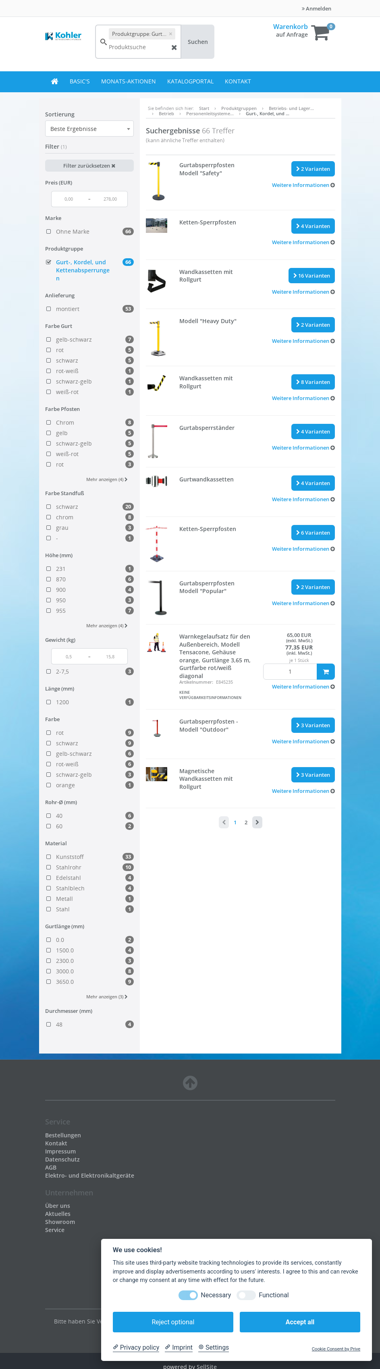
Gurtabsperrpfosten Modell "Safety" (207, 169)
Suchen (198, 42)
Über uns (57, 1205)
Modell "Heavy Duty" (208, 321)
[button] (303, 185)
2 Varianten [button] (313, 168)
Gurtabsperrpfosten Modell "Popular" (207, 587)
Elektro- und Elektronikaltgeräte (89, 1175)
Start (204, 108)
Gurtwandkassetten (206, 479)
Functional (274, 1295)
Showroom (60, 1222)
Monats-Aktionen (128, 81)
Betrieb (166, 113)
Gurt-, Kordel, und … (267, 113)
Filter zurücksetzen (89, 165)
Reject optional (173, 1322)
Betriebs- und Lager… (291, 108)
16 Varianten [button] (311, 275)
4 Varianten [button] (313, 226)
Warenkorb (290, 26)
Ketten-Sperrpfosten (207, 222)
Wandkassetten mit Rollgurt (206, 276)
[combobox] (89, 128)
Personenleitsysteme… (210, 113)
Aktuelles (58, 1214)
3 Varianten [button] (313, 725)
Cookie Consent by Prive (336, 1349)
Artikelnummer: (196, 682)
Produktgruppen (239, 108)
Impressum (60, 1151)
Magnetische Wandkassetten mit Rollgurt (206, 778)
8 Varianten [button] (313, 382)
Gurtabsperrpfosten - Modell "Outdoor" (208, 725)
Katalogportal (190, 81)
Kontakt (238, 81)
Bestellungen (63, 1135)
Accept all (300, 1322)
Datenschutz (62, 1159)
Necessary (216, 1295)
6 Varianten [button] (313, 532)
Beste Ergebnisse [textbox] (73, 129)
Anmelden (316, 8)
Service (54, 1230)
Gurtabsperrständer (207, 427)
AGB (50, 1167)
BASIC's (80, 81)
